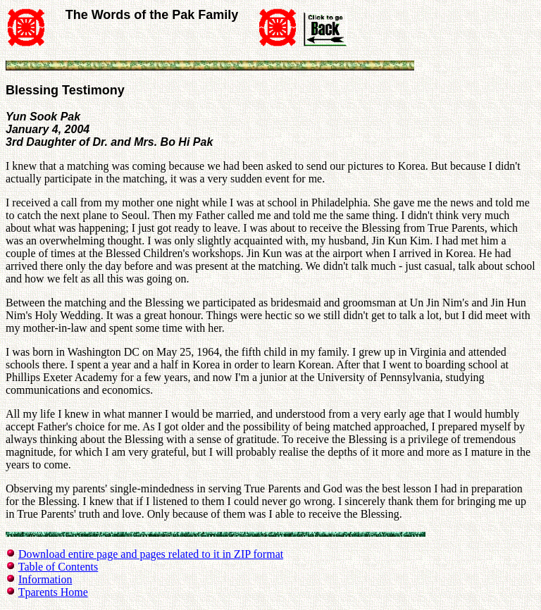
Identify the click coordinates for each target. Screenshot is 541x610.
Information (45, 579)
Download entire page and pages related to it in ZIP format (150, 554)
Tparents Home (53, 592)
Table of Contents (58, 567)
